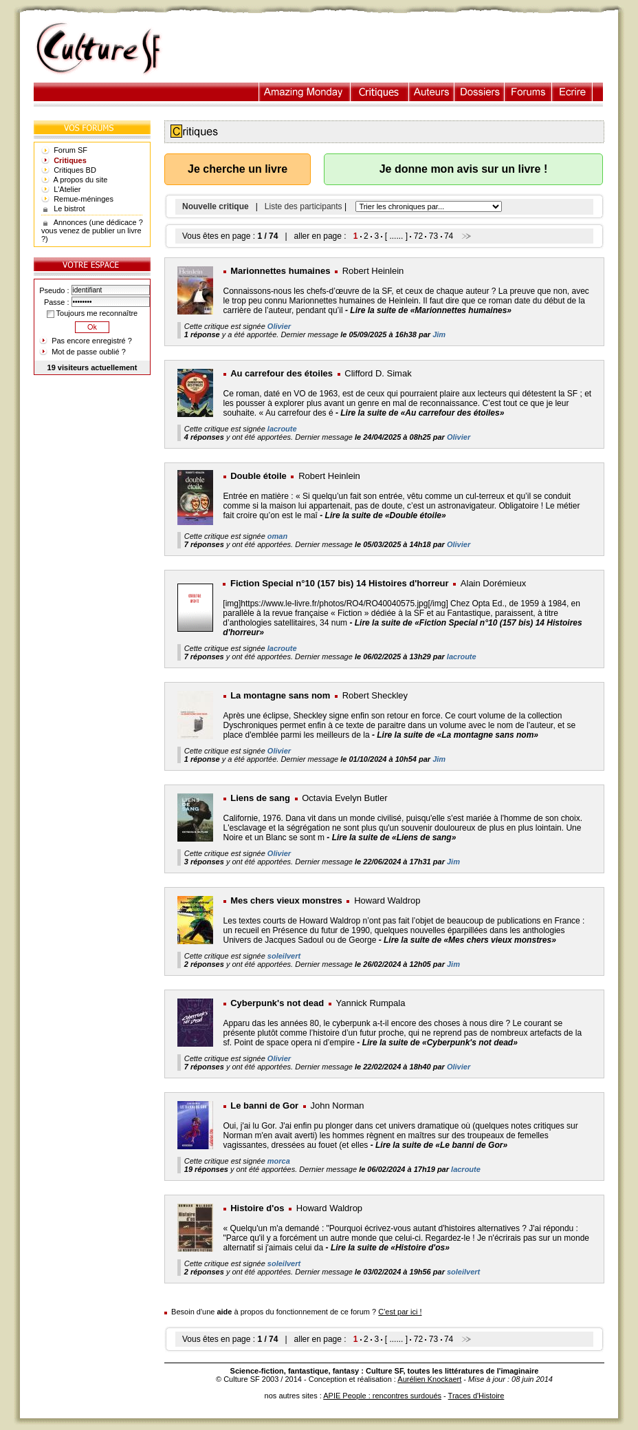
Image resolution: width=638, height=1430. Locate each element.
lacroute (282, 429)
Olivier (279, 326)
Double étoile (258, 476)
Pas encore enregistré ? (92, 341)
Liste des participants (303, 206)
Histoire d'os (257, 1208)
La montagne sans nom (280, 695)
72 (418, 236)
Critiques (380, 92)
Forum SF (70, 150)
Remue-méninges (83, 199)
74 (448, 236)
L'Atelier (67, 189)
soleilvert (283, 956)
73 (433, 236)
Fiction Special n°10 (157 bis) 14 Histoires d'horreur (339, 583)
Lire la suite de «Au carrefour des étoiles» (422, 413)
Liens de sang (260, 798)
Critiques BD (75, 170)
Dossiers (479, 92)
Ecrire (572, 92)
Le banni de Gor (264, 1105)
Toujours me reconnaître (92, 313)
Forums (528, 92)
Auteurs (431, 92)
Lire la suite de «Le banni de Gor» (441, 1145)
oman (277, 536)
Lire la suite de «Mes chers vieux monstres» (470, 940)
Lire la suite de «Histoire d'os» (390, 1247)
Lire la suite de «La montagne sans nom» (457, 735)
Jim (439, 334)
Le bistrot (69, 208)
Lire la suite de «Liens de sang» (394, 837)
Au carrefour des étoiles (281, 373)
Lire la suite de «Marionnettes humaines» (431, 310)
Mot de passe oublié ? (89, 352)
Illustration (305, 92)
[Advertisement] (397, 49)
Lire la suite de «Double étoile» (385, 515)
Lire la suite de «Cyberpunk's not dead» (440, 1042)
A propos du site (81, 179)
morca (278, 1161)
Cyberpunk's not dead (277, 1003)
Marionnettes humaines (280, 271)
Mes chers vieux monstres (286, 900)
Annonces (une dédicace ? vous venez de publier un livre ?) (92, 230)
